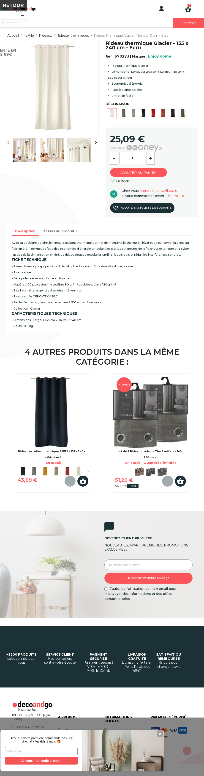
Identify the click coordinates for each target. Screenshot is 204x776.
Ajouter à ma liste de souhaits (141, 208)
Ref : (110, 56)
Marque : (139, 56)
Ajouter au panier (142, 172)
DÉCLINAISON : (118, 104)
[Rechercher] (102, 23)
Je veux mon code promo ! (34, 760)
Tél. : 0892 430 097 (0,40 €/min (31, 717)
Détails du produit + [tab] (60, 231)
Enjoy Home (159, 56)
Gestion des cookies (139, 768)
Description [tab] (25, 231)
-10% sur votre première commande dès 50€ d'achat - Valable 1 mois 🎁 (34, 738)
